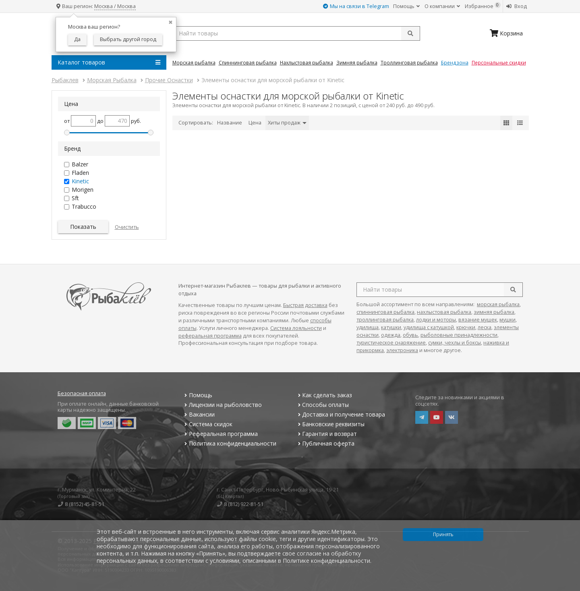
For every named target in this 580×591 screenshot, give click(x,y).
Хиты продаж (287, 122)
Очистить (127, 227)
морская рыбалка (498, 304)
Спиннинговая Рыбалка (248, 62)
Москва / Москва (115, 6)
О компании (442, 6)
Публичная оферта (325, 443)
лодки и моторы (436, 319)
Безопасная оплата (82, 393)
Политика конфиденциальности (229, 443)
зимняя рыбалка (494, 312)
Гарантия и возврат (326, 434)
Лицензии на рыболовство (222, 405)
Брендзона (454, 62)
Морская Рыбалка (193, 62)
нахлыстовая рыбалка (444, 312)
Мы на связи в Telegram (356, 6)
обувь (410, 335)
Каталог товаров (109, 62)
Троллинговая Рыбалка (409, 62)
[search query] (296, 33)
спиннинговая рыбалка (385, 312)
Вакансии (199, 414)
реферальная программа (210, 335)
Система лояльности (296, 328)
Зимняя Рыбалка (356, 62)
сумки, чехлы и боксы (454, 342)
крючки (465, 327)
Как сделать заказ (324, 395)
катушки (391, 327)
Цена (255, 122)
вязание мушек (477, 319)
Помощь (406, 6)
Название (229, 122)
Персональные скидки (499, 62)
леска (484, 327)
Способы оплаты (322, 405)
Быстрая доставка (305, 305)
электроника (402, 350)
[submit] (410, 33)
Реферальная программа (220, 434)
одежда (390, 335)
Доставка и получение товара (340, 414)
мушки (507, 319)
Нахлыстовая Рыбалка (306, 62)
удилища (367, 327)
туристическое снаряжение (391, 342)
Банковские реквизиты (330, 424)
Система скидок (207, 424)
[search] (513, 290)
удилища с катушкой (429, 327)
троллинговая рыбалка (385, 319)
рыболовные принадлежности (458, 335)
